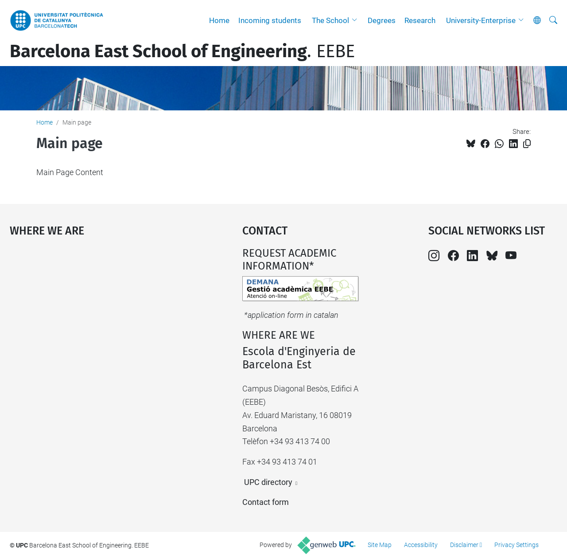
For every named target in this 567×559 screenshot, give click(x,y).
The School (330, 20)
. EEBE (182, 51)
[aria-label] (553, 20)
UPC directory (268, 482)
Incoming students (269, 20)
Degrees (382, 20)
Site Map (380, 544)
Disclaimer (464, 544)
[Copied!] (527, 144)
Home (219, 20)
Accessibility (421, 544)
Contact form (265, 502)
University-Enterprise (481, 20)
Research (419, 20)
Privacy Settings (516, 544)
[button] (356, 20)
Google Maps (97, 313)
